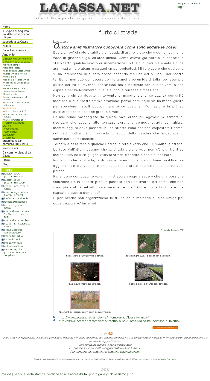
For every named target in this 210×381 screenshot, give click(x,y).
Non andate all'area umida (17, 70)
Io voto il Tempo (12, 64)
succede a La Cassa (15, 41)
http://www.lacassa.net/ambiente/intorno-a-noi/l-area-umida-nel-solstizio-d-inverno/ (120, 321)
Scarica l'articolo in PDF (172, 230)
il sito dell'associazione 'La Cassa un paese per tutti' (16, 214)
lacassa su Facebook (15, 201)
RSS (131, 374)
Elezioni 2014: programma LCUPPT (16, 181)
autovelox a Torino (14, 246)
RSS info (105, 334)
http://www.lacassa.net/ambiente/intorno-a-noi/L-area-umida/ (104, 317)
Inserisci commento (165, 328)
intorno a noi (10, 131)
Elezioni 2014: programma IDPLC (14, 175)
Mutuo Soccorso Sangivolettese (13, 231)
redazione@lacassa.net (123, 351)
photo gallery (98, 374)
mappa (6, 374)
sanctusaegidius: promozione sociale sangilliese (15, 252)
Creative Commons (167, 359)
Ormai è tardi (10, 76)
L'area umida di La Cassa (16, 61)
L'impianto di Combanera (17, 58)
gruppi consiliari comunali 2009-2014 (15, 142)
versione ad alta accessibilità (67, 374)
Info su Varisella (13, 242)
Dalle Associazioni (14, 50)
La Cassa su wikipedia (16, 198)
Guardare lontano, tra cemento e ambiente (14, 89)
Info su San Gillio (13, 236)
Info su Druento (12, 239)
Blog (5, 164)
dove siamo (118, 374)
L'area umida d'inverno (15, 73)
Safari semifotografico (15, 120)
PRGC (6, 160)
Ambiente (8, 54)
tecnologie (9, 134)
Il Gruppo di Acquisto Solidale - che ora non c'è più (16, 34)
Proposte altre (10, 128)
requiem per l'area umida (16, 79)
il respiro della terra (14, 122)
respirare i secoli (12, 67)
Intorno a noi (10, 148)
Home (6, 26)
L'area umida (10, 94)
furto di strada (11, 108)
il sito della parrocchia (16, 220)
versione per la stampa (29, 374)
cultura (6, 46)
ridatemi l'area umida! (15, 111)
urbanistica (9, 137)
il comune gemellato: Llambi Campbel (16, 193)
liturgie (7, 125)
